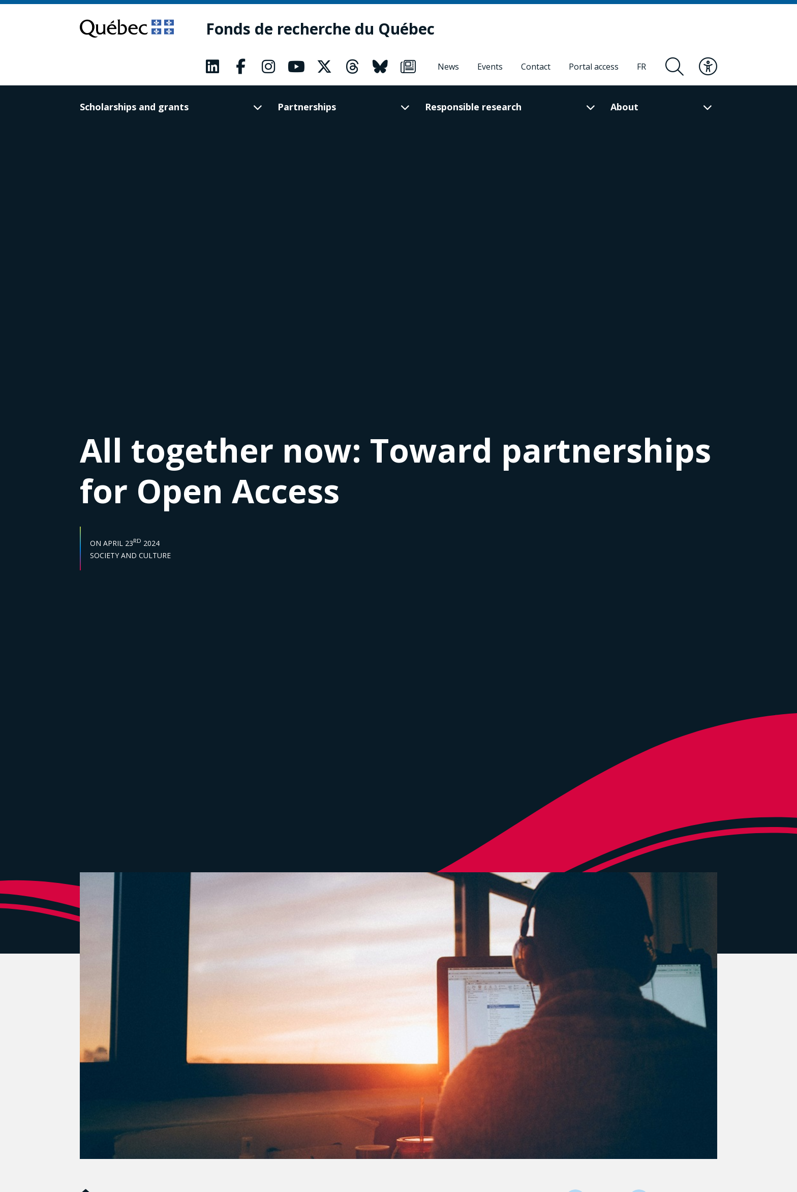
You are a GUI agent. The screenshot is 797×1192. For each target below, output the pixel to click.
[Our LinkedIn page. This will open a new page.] (212, 66)
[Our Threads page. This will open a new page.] (352, 66)
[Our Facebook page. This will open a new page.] (240, 66)
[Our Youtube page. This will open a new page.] (296, 66)
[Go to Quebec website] (127, 28)
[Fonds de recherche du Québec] (320, 29)
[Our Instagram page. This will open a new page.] (268, 66)
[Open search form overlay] (674, 66)
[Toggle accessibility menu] (708, 66)
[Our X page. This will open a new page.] (324, 66)
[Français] (641, 66)
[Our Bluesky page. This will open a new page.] (380, 66)
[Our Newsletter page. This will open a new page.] (408, 66)
